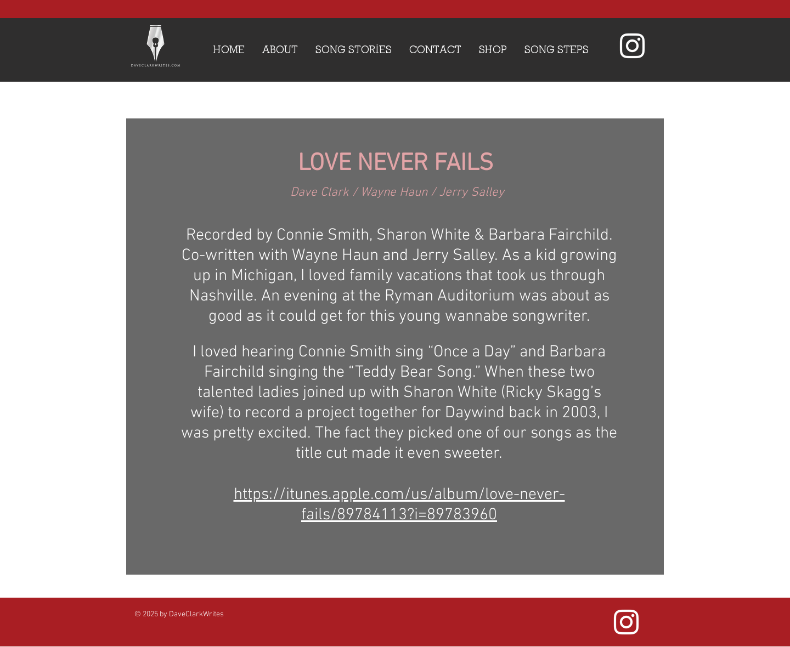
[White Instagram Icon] (632, 46)
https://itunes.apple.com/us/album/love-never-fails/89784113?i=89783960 (399, 505)
